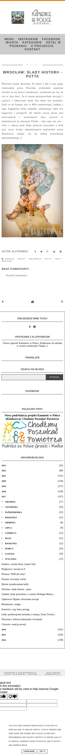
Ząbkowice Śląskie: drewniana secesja (20, 599)
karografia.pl (53, 674)
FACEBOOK (51, 39)
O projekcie (42, 45)
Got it (43, 751)
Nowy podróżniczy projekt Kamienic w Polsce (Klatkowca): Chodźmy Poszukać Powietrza (32, 417)
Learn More (29, 751)
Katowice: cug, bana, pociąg (15, 609)
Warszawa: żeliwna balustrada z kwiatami (22, 619)
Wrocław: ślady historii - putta (16, 589)
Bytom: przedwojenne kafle (15, 584)
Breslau (10, 259)
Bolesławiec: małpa (11, 604)
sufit (59, 259)
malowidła (36, 259)
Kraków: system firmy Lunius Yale (19, 564)
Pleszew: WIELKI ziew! (13, 574)
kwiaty (22, 259)
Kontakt (32, 49)
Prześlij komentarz (16, 275)
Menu (9, 39)
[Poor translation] (12, 697)
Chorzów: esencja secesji (14, 624)
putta (49, 259)
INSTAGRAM (28, 39)
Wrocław (7, 261)
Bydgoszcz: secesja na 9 (13, 569)
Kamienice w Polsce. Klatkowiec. (20, 673)
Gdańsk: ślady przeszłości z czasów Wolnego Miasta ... (28, 594)
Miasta (12, 42)
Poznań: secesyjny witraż (14, 579)
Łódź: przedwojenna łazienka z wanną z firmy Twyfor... (29, 614)
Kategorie (32, 42)
